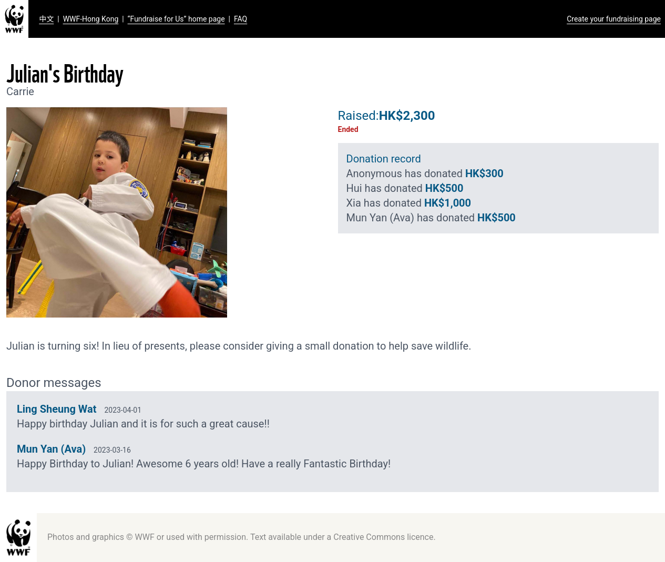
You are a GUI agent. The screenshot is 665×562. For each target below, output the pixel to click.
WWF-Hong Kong (91, 19)
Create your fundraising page (614, 19)
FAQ (240, 19)
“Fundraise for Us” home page (176, 19)
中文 (46, 19)
